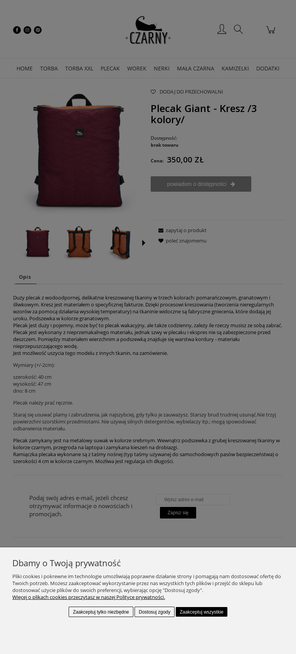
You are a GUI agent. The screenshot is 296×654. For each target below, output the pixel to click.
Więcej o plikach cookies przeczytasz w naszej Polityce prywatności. (88, 597)
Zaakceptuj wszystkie (201, 612)
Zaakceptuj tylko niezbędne (101, 612)
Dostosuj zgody (154, 612)
